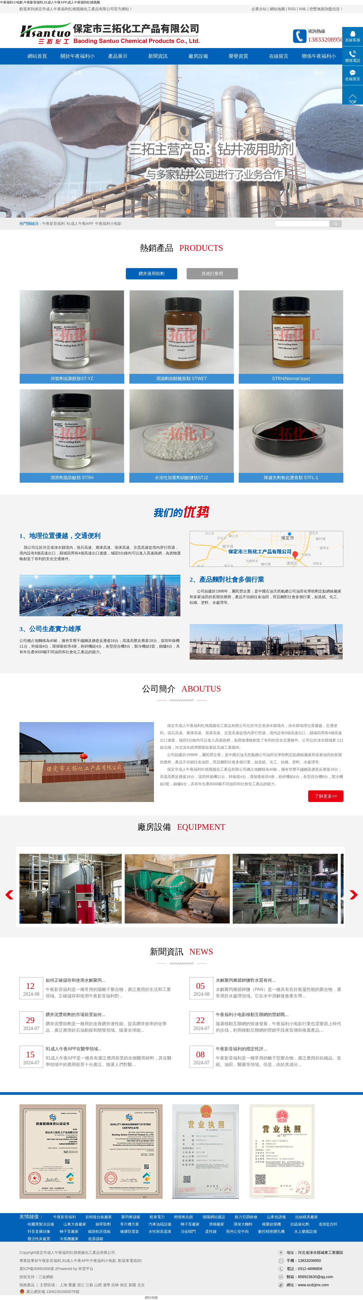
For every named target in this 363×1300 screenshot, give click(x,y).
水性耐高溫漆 (160, 1231)
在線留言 (278, 56)
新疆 (132, 1285)
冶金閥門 (188, 1231)
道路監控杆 (328, 1224)
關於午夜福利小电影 (77, 59)
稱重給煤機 (271, 1224)
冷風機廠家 (69, 1239)
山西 (98, 1285)
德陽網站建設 (214, 1217)
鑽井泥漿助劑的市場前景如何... (75, 1014)
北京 (141, 1285)
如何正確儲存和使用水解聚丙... (75, 980)
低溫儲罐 (95, 1239)
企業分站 (259, 9)
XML (302, 9)
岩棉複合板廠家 (98, 1217)
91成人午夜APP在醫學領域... (74, 1049)
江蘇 (89, 1285)
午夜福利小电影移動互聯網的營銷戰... (252, 1014)
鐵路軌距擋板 (99, 1231)
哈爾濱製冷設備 (41, 1224)
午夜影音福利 (53, 223)
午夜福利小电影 (108, 223)
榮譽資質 (238, 56)
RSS (292, 9)
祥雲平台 (85, 1269)
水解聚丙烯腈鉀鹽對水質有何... (245, 980)
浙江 (81, 1285)
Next (354, 895)
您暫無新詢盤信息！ (327, 9)
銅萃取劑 (103, 1224)
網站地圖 (277, 9)
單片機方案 (129, 1224)
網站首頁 (37, 56)
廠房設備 (198, 56)
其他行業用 (212, 273)
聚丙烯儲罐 (130, 1217)
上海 (63, 1285)
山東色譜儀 (276, 1217)
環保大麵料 (243, 1224)
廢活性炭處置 (39, 1239)
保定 (123, 1285)
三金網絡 (45, 1277)
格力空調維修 (246, 1217)
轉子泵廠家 (190, 1224)
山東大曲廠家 (74, 1224)
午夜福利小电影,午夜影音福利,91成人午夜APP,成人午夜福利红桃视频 (50, 2)
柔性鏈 (211, 1231)
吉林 (115, 1285)
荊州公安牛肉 (237, 1231)
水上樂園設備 (305, 1231)
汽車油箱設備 (160, 1224)
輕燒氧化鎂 (183, 1217)
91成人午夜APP (79, 223)
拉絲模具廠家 (306, 1217)
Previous (9, 895)
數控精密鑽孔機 (271, 1231)
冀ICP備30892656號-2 (38, 1269)
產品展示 (117, 56)
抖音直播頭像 (39, 1231)
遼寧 (106, 1285)
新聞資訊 (158, 56)
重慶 (72, 1285)
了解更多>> (326, 796)
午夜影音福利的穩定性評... (241, 1049)
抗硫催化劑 (299, 1224)
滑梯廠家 (216, 1224)
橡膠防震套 (129, 1231)
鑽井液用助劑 (151, 273)
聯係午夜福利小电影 (319, 59)
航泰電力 (157, 1217)
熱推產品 (27, 1285)
